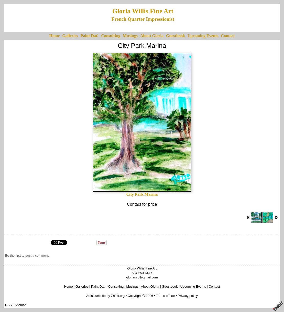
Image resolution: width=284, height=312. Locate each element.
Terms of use (165, 296)
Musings (130, 36)
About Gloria (151, 36)
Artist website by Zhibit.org (105, 296)
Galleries (70, 36)
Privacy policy (188, 296)
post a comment (37, 255)
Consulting (110, 36)
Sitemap (21, 305)
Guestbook (175, 36)
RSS (8, 305)
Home (54, 36)
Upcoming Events (203, 36)
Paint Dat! (90, 36)
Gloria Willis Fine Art (142, 11)
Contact (228, 36)
